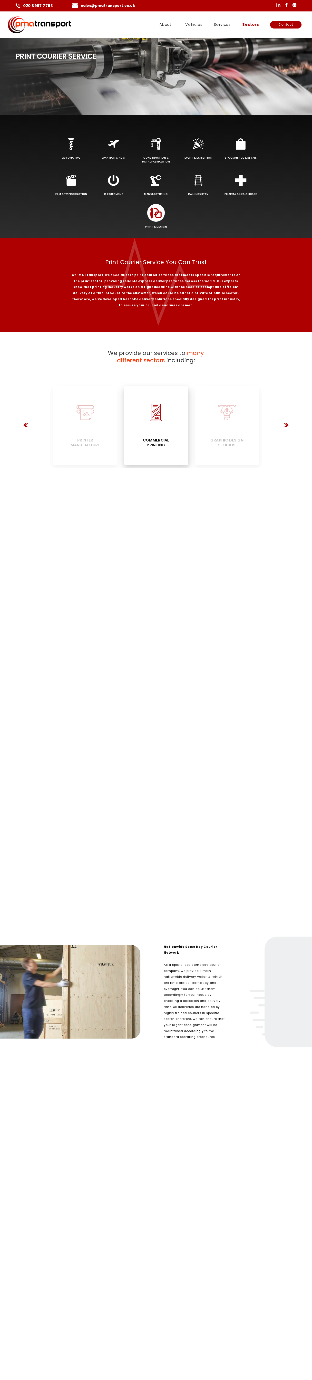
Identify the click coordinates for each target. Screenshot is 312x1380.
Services (222, 24)
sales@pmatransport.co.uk (108, 5)
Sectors (250, 24)
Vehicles (193, 24)
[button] (25, 426)
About (165, 24)
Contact (285, 24)
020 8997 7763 (38, 5)
